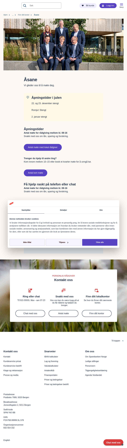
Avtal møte (63, 313)
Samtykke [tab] (26, 210)
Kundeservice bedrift (12, 366)
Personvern (90, 366)
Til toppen (117, 341)
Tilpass (63, 242)
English (6, 440)
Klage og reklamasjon (13, 370)
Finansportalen (50, 375)
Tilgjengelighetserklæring (96, 370)
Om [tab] (101, 210)
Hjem (5, 15)
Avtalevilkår (49, 370)
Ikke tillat (27, 242)
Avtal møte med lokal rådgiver (43, 147)
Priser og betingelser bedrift (56, 384)
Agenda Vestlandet (93, 375)
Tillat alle (100, 242)
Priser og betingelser (53, 380)
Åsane (36, 15)
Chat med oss (30, 313)
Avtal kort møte (35, 173)
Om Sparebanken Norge (96, 357)
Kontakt (6, 357)
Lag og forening (51, 361)
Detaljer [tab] (63, 210)
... (13, 15)
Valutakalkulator (51, 366)
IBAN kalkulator (51, 357)
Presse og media (10, 375)
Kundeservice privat (12, 361)
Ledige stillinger (92, 361)
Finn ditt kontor (24, 15)
